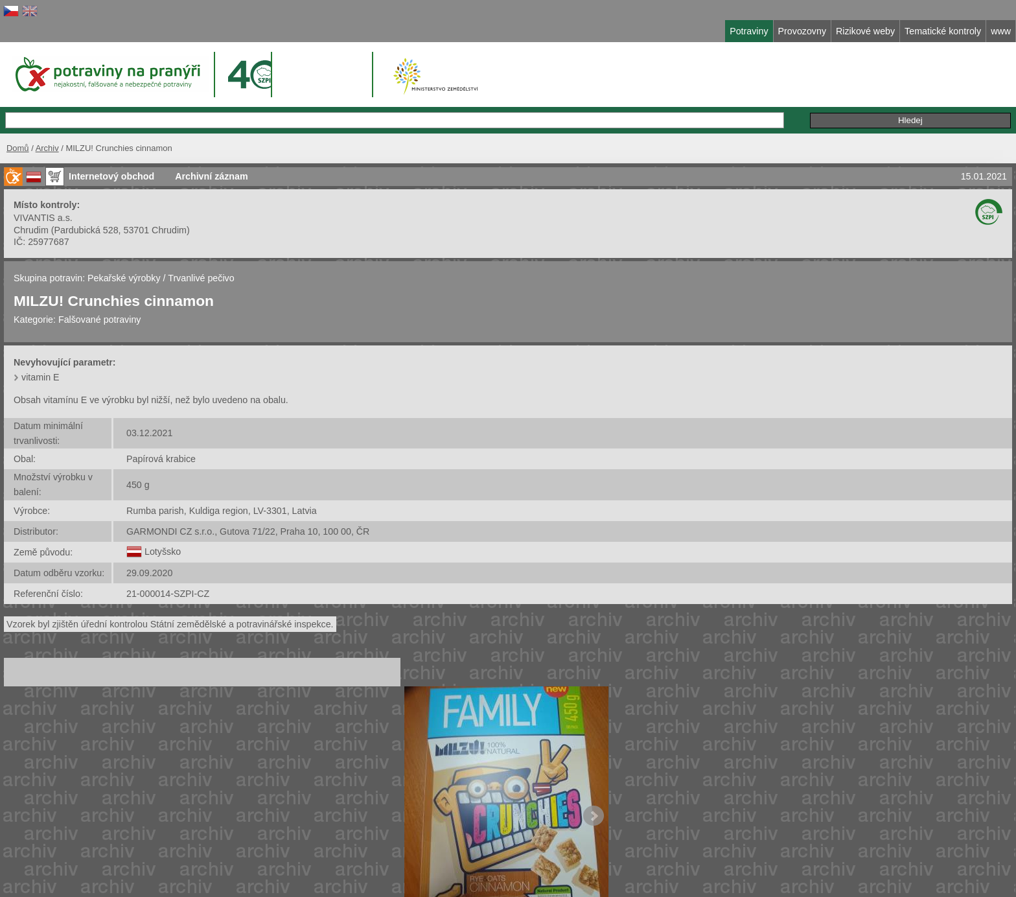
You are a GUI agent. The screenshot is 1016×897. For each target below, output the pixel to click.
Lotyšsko (162, 551)
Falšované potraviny (99, 319)
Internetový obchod (111, 176)
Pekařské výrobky (123, 278)
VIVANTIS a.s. (43, 218)
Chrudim (31, 230)
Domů (17, 148)
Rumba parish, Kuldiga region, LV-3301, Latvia (221, 511)
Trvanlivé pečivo (201, 278)
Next (593, 816)
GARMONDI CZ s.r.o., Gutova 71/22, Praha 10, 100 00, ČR (247, 531)
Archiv (47, 148)
